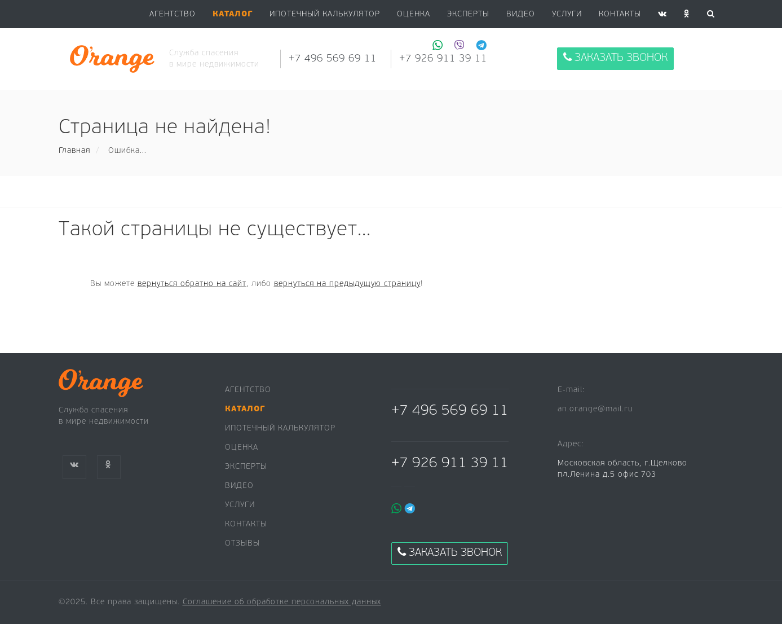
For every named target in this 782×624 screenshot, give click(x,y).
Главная (74, 151)
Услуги (567, 14)
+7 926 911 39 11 (450, 463)
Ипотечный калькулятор (324, 14)
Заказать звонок (615, 58)
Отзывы (242, 543)
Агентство (172, 14)
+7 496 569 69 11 (333, 59)
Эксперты (468, 14)
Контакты (620, 14)
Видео (239, 486)
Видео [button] (520, 14)
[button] (232, 14)
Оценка (413, 14)
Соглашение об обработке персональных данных (282, 602)
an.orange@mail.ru (595, 409)
